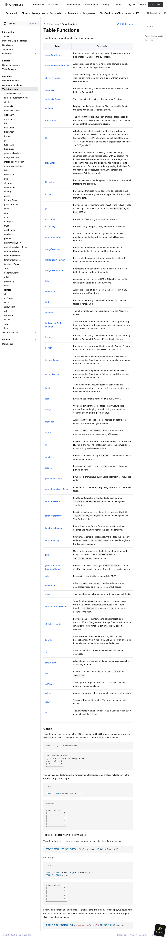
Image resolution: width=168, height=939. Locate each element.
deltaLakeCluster (12, 110)
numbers (8, 234)
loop (6, 328)
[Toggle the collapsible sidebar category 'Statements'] (35, 49)
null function (10, 230)
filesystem (9, 132)
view (6, 324)
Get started (155, 4)
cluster (7, 102)
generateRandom (12, 153)
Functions (7, 76)
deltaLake (8, 106)
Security (143, 935)
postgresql (9, 281)
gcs (6, 140)
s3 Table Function (53, 624)
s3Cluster (8, 298)
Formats (6, 339)
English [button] (152, 13)
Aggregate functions (12, 85)
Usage (150, 26)
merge (7, 217)
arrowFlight (9, 307)
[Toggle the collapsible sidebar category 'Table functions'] (35, 89)
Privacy (133, 935)
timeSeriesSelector (13, 260)
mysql (7, 225)
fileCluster (9, 127)
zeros (7, 268)
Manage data (38, 13)
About (128, 13)
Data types (7, 45)
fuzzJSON (9, 144)
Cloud (25, 13)
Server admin (56, 13)
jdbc (6, 213)
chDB (117, 13)
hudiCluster (9, 187)
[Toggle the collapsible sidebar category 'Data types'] (35, 45)
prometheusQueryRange (16, 247)
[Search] (20, 23)
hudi (6, 179)
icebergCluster (11, 200)
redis (6, 285)
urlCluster (8, 315)
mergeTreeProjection (14, 162)
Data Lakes (7, 344)
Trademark (122, 935)
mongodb (8, 221)
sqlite (6, 302)
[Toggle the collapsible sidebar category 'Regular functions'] (35, 81)
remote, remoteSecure (56, 606)
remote (7, 290)
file (5, 123)
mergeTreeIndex (12, 157)
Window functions (11, 332)
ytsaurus (8, 183)
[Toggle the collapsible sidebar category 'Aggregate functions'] (35, 85)
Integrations (89, 13)
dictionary (9, 115)
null (47, 445)
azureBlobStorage (12, 93)
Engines (6, 60)
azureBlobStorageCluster (16, 97)
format (7, 136)
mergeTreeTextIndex (14, 166)
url (5, 311)
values (7, 319)
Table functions (10, 89)
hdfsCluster (9, 174)
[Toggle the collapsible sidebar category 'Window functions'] (35, 332)
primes (7, 238)
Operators (7, 53)
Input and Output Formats (14, 40)
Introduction (8, 32)
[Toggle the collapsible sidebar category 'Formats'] (35, 339)
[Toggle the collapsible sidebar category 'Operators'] (35, 54)
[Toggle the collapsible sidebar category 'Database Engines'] (35, 65)
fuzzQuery (9, 149)
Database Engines (11, 65)
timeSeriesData (11, 251)
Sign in (143, 4)
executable (9, 119)
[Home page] (44, 24)
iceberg (7, 191)
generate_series (11, 272)
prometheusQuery (13, 243)
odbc (6, 277)
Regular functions (10, 80)
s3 (5, 294)
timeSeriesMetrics (12, 255)
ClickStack (105, 13)
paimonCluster (11, 204)
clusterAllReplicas (53, 78)
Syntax (5, 36)
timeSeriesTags (11, 264)
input (6, 208)
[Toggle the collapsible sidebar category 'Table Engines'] (35, 69)
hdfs (6, 170)
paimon (7, 196)
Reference (73, 13)
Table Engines (9, 69)
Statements (7, 49)
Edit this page (125, 24)
